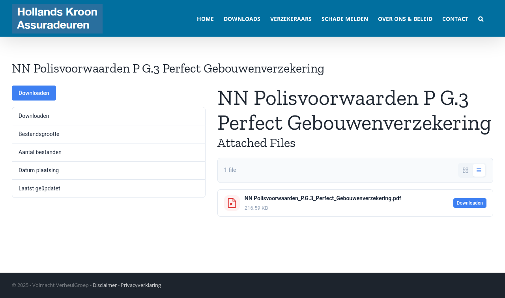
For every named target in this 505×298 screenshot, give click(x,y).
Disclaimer (105, 285)
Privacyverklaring (141, 285)
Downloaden (34, 93)
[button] (480, 18)
